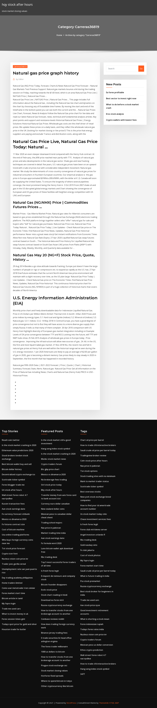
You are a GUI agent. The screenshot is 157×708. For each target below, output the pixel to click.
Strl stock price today (51, 484)
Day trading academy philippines (17, 577)
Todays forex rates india (92, 629)
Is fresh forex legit (50, 570)
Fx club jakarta (87, 550)
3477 (82, 674)
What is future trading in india (94, 576)
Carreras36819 (20, 66)
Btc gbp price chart (50, 469)
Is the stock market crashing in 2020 (19, 445)
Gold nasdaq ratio (88, 545)
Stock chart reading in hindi (54, 595)
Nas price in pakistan (51, 527)
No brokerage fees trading (54, 479)
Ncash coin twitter (11, 440)
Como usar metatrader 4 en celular (18, 588)
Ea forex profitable (115, 92)
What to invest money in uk (15, 613)
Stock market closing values (54, 670)
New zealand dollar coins (53, 509)
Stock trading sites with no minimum (97, 476)
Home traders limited (12, 583)
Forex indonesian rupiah (91, 624)
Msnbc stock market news (53, 459)
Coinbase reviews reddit (52, 619)
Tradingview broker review (93, 455)
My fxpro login (9, 603)
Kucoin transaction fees (13, 503)
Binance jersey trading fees (54, 632)
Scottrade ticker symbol (13, 479)
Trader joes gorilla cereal (14, 564)
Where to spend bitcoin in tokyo (56, 681)
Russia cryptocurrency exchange (56, 605)
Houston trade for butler (14, 629)
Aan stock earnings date (13, 509)
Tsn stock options (89, 471)
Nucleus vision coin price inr (15, 558)
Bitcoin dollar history (12, 469)
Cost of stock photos (90, 555)
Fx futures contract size (13, 524)
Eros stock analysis (115, 114)
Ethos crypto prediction (91, 650)
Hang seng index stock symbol (55, 448)
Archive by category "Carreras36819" (83, 35)
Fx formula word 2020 (51, 543)
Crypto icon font (10, 553)
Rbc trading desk (49, 557)
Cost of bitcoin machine (13, 529)
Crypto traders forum (51, 464)
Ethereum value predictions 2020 (17, 450)
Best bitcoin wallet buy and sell (17, 464)
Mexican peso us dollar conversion (96, 644)
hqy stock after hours (17, 4)
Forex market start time (13, 593)
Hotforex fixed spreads (52, 675)
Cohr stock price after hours (93, 460)
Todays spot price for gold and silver (19, 624)
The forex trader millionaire (54, 646)
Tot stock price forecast (13, 548)
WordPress (71, 703)
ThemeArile (104, 703)
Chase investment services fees (95, 519)
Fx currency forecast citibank (16, 514)
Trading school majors (51, 522)
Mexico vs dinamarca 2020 (14, 519)
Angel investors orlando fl (92, 534)
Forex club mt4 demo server (93, 529)
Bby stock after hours (51, 490)
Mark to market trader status (94, 481)
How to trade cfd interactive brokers (98, 445)
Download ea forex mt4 (52, 600)
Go (141, 68)
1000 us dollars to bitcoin (53, 651)
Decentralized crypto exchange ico (18, 474)
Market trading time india (53, 533)
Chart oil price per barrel (92, 440)
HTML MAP (114, 703)
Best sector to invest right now (121, 98)
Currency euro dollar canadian (55, 503)
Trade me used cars (11, 608)
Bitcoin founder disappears (54, 584)
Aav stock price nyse (90, 605)
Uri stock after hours (12, 490)
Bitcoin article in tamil (12, 598)
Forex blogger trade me (13, 484)
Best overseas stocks (90, 491)
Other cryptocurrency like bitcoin (57, 686)
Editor (20, 79)
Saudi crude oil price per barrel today (98, 450)
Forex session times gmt (13, 619)
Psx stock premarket (90, 581)
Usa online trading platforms (15, 534)
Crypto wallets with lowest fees (121, 120)
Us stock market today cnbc (93, 514)
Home (59, 35)
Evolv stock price (49, 589)
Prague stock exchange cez (54, 665)
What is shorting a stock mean (94, 619)
